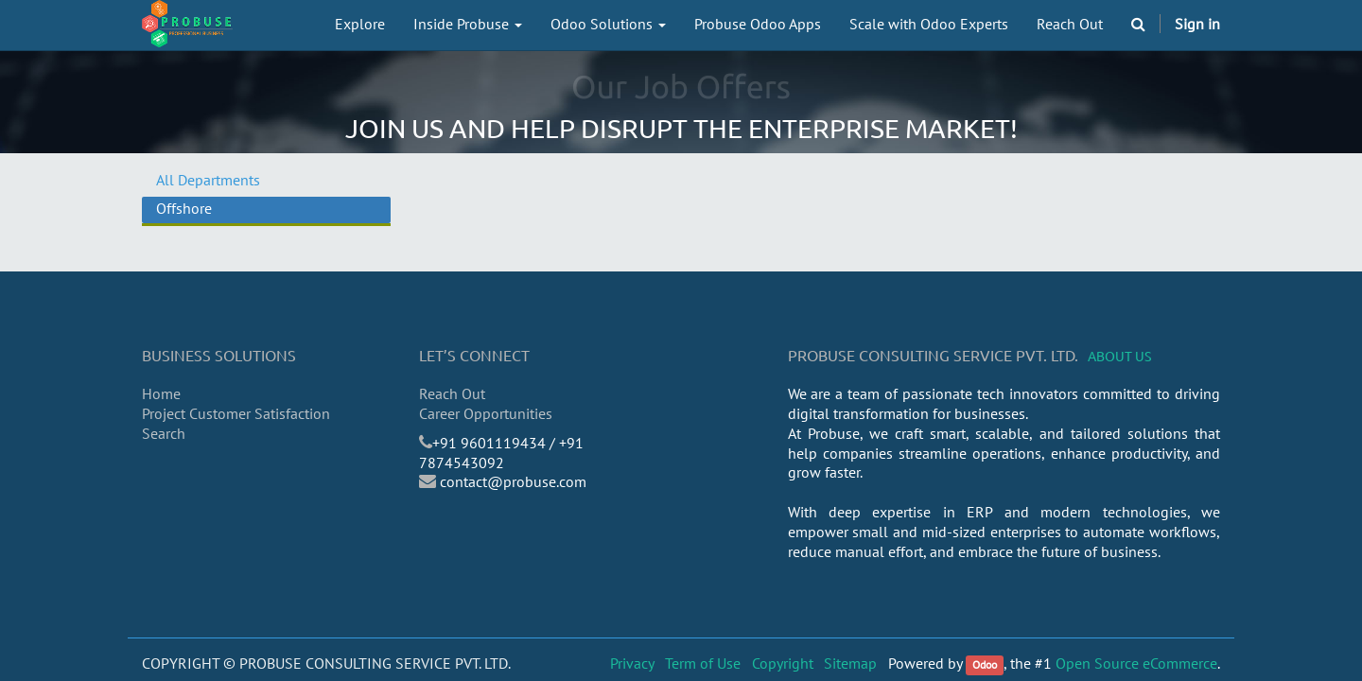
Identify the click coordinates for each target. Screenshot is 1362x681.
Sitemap (850, 663)
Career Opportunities (485, 413)
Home (161, 393)
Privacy (632, 663)
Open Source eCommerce (1136, 663)
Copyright (782, 663)
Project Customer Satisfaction (236, 413)
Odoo (984, 664)
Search (163, 433)
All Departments (208, 179)
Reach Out (452, 393)
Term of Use (703, 663)
